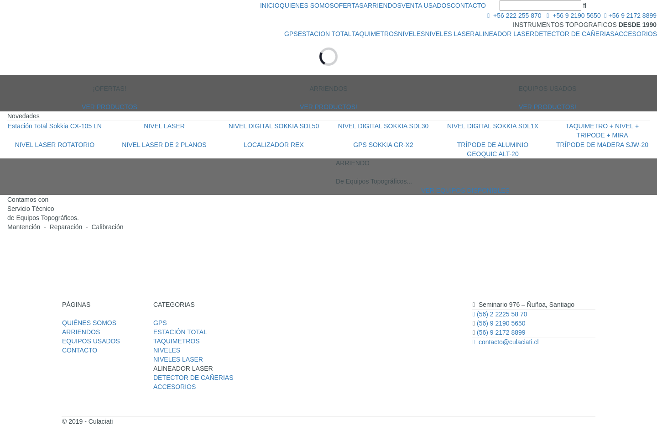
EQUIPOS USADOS (91, 341)
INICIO (270, 5)
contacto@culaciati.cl (506, 342)
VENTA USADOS (426, 5)
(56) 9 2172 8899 (501, 332)
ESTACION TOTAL (325, 33)
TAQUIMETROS (375, 33)
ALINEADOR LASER (504, 33)
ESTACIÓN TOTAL (180, 332)
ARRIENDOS (383, 5)
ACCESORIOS (636, 33)
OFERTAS (349, 5)
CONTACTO (468, 5)
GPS (291, 33)
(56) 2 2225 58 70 (500, 314)
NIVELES (411, 33)
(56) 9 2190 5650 (500, 323)
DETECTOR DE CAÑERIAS (574, 33)
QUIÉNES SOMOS (89, 322)
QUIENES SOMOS (307, 5)
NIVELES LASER (449, 33)
